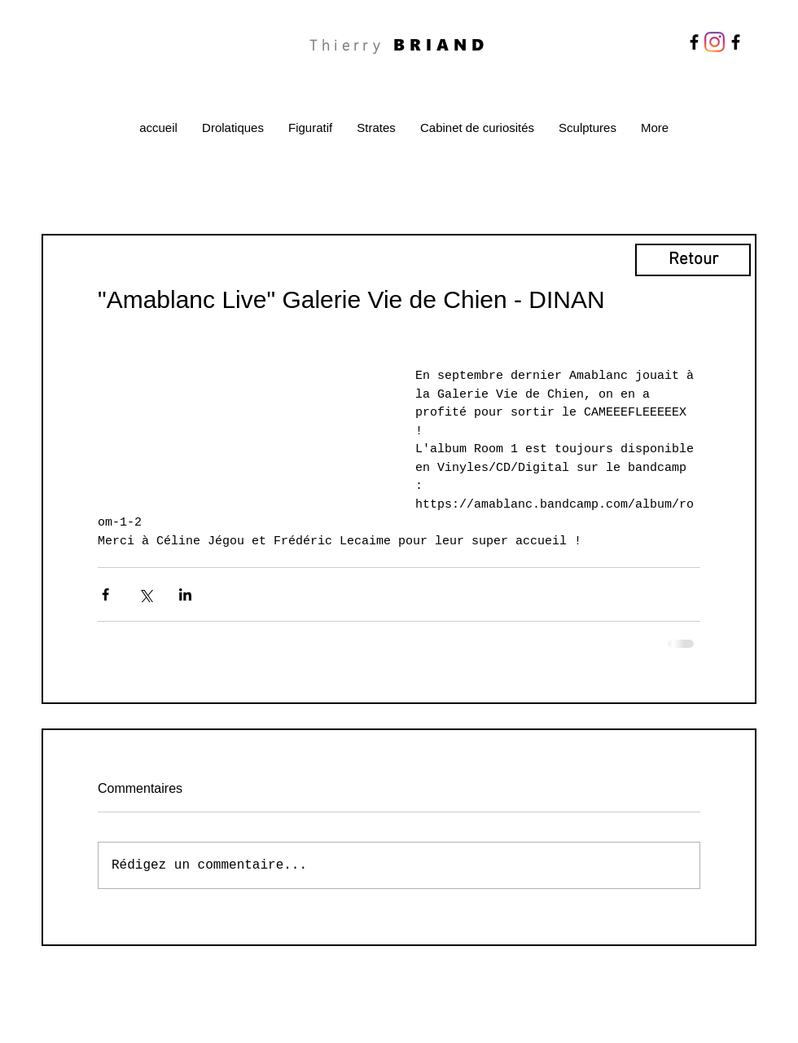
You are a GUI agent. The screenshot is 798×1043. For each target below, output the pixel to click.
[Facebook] (694, 42)
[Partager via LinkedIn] (185, 594)
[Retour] (693, 260)
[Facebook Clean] (709, 980)
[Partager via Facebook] (105, 594)
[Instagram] (714, 42)
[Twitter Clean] (730, 980)
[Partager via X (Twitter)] (145, 594)
